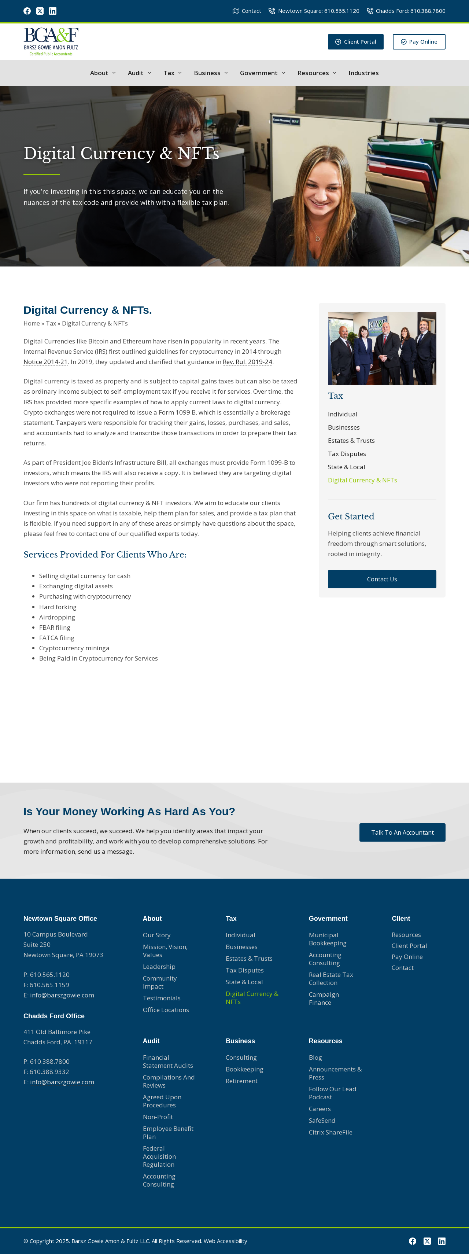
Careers (320, 1108)
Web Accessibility (225, 1240)
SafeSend (322, 1120)
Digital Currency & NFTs (362, 480)
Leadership (159, 966)
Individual (343, 414)
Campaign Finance (324, 998)
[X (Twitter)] (40, 11)
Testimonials (162, 998)
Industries (363, 73)
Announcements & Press (335, 1073)
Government (264, 73)
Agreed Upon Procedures (162, 1101)
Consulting (241, 1057)
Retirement (242, 1081)
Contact (247, 10)
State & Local (346, 467)
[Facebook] (27, 11)
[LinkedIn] (52, 11)
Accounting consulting (325, 958)
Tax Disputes (347, 453)
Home (31, 322)
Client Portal (355, 41)
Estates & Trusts (351, 440)
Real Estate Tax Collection (331, 978)
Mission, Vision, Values (165, 950)
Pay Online (419, 41)
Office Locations (166, 1009)
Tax (173, 73)
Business (212, 73)
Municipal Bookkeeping (328, 939)
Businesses (344, 427)
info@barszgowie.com (62, 995)
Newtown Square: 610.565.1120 (314, 10)
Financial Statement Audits (168, 1061)
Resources (318, 73)
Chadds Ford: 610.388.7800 (406, 10)
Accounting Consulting (159, 1180)
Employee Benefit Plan (168, 1132)
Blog (315, 1057)
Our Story (157, 935)
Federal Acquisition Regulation (159, 1156)
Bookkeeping (244, 1069)
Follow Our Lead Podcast (333, 1093)
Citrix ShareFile (330, 1132)
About (104, 73)
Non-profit (158, 1117)
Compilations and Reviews (169, 1081)
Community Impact (160, 982)
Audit (141, 73)
